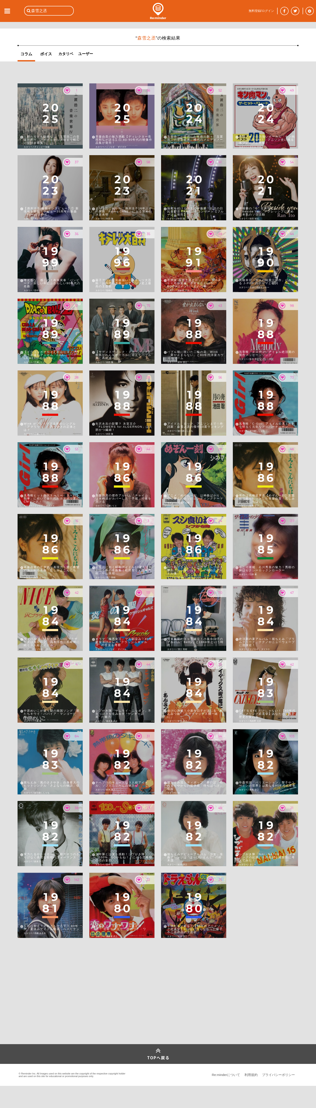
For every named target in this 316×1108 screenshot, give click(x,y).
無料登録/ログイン (261, 11)
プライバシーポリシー (278, 1075)
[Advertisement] (50, 1011)
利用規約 (251, 1075)
